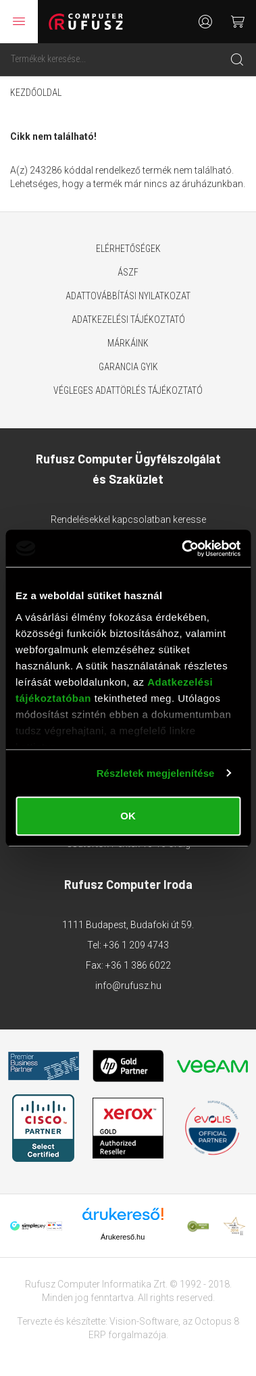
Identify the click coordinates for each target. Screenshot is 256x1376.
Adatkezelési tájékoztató (128, 319)
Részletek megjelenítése (156, 773)
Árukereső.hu (123, 1237)
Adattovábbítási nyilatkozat (128, 295)
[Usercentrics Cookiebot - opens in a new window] (182, 548)
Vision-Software (143, 1321)
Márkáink (128, 343)
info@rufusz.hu (128, 985)
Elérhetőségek (128, 248)
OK (128, 815)
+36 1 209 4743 (136, 945)
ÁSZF (128, 272)
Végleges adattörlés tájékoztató (128, 390)
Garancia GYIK (128, 366)
